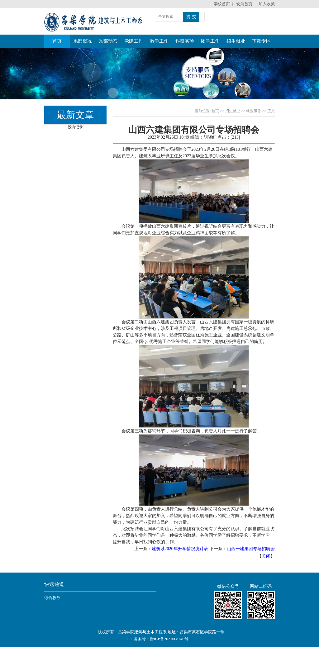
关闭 (266, 556)
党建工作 (133, 41)
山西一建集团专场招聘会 (251, 548)
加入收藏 (267, 4)
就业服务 (253, 111)
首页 (57, 39)
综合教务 (52, 597)
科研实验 (184, 41)
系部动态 (108, 41)
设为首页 (244, 4)
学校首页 (222, 4)
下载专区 (261, 41)
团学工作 (210, 41)
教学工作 (159, 41)
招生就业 (235, 41)
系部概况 (82, 41)
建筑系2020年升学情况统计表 (180, 548)
